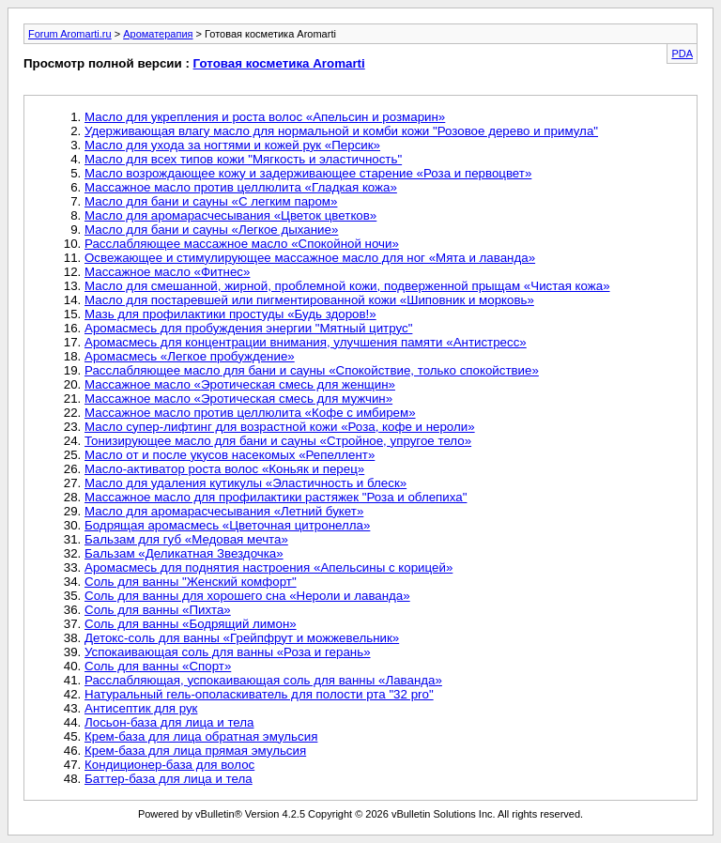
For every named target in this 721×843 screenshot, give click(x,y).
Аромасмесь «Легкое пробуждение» (189, 356)
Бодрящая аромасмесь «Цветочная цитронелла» (227, 525)
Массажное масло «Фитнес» (167, 272)
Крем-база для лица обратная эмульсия (200, 736)
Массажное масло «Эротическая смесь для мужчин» (238, 398)
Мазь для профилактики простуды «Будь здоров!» (230, 314)
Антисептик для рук (140, 708)
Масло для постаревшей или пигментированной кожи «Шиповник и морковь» (309, 300)
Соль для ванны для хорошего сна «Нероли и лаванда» (247, 596)
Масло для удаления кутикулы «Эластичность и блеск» (245, 483)
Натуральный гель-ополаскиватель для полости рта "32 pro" (259, 694)
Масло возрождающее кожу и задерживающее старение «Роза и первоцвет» (307, 173)
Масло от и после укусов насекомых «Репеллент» (229, 455)
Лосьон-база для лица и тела (169, 722)
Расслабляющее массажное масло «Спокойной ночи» (241, 244)
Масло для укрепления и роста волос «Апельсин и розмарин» (264, 117)
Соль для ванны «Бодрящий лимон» (190, 624)
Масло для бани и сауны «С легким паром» (210, 201)
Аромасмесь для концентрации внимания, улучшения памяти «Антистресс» (305, 342)
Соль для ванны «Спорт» (157, 666)
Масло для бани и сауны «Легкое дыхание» (211, 229)
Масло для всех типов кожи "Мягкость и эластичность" (243, 159)
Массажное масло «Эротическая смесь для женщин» (239, 384)
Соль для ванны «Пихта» (157, 610)
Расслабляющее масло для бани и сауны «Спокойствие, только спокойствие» (311, 370)
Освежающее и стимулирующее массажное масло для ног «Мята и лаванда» (309, 258)
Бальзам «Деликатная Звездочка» (184, 553)
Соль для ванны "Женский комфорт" (190, 582)
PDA (682, 53)
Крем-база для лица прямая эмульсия (195, 750)
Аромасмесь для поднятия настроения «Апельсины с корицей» (268, 567)
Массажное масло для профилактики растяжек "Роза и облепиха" (275, 497)
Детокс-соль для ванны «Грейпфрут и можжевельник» (241, 638)
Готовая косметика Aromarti (279, 63)
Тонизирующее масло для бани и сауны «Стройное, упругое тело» (277, 441)
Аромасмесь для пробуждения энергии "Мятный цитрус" (248, 328)
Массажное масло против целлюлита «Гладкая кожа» (240, 187)
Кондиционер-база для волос (169, 765)
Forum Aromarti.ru (70, 33)
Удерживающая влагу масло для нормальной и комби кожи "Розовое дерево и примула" (341, 131)
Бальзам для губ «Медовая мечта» (186, 539)
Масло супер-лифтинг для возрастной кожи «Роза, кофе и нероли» (279, 427)
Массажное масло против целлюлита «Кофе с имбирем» (250, 413)
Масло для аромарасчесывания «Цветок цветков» (230, 215)
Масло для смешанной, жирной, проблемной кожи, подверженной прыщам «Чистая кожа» (347, 286)
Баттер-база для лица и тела (168, 779)
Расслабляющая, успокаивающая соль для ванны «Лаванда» (263, 680)
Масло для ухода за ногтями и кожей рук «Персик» (232, 145)
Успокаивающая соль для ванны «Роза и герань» (227, 652)
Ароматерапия (157, 33)
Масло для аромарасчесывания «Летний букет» (223, 511)
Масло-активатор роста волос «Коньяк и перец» (224, 469)
